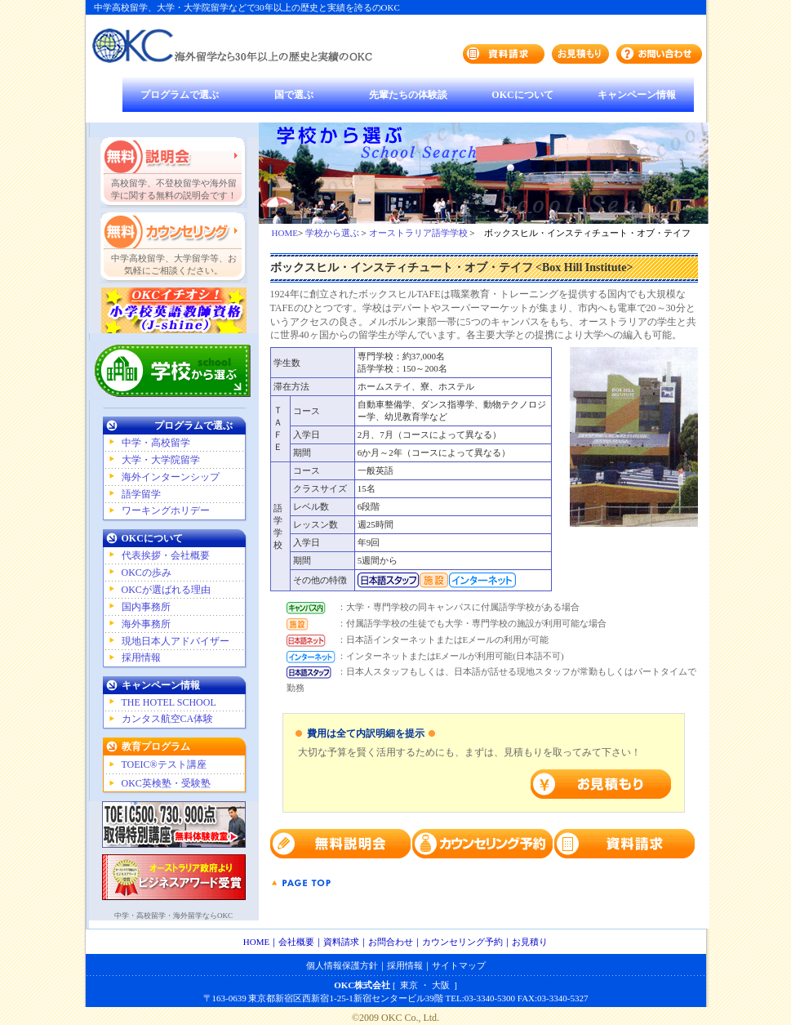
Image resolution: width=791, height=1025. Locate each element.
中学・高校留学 (156, 442)
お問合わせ (390, 942)
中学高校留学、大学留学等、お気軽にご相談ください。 (174, 264)
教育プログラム (156, 746)
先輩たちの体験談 (408, 94)
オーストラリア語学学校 (418, 233)
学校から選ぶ (332, 233)
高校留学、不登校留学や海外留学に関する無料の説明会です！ (174, 189)
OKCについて (522, 94)
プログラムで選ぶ (179, 94)
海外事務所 (146, 624)
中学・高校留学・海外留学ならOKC (173, 915)
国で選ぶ (293, 94)
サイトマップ (459, 965)
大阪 (441, 985)
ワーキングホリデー (166, 510)
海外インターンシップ (171, 477)
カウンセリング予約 (462, 942)
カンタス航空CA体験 (168, 718)
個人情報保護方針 (342, 965)
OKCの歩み (146, 572)
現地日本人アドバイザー (175, 641)
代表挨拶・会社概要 (166, 555)
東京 (409, 985)
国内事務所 (146, 607)
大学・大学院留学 (161, 460)
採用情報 (141, 657)
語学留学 (141, 494)
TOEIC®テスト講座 (164, 764)
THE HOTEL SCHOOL (169, 702)
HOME (285, 233)
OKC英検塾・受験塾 (166, 783)
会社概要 (296, 942)
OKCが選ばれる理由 (166, 589)
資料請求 (341, 942)
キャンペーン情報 (637, 94)
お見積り (530, 942)
